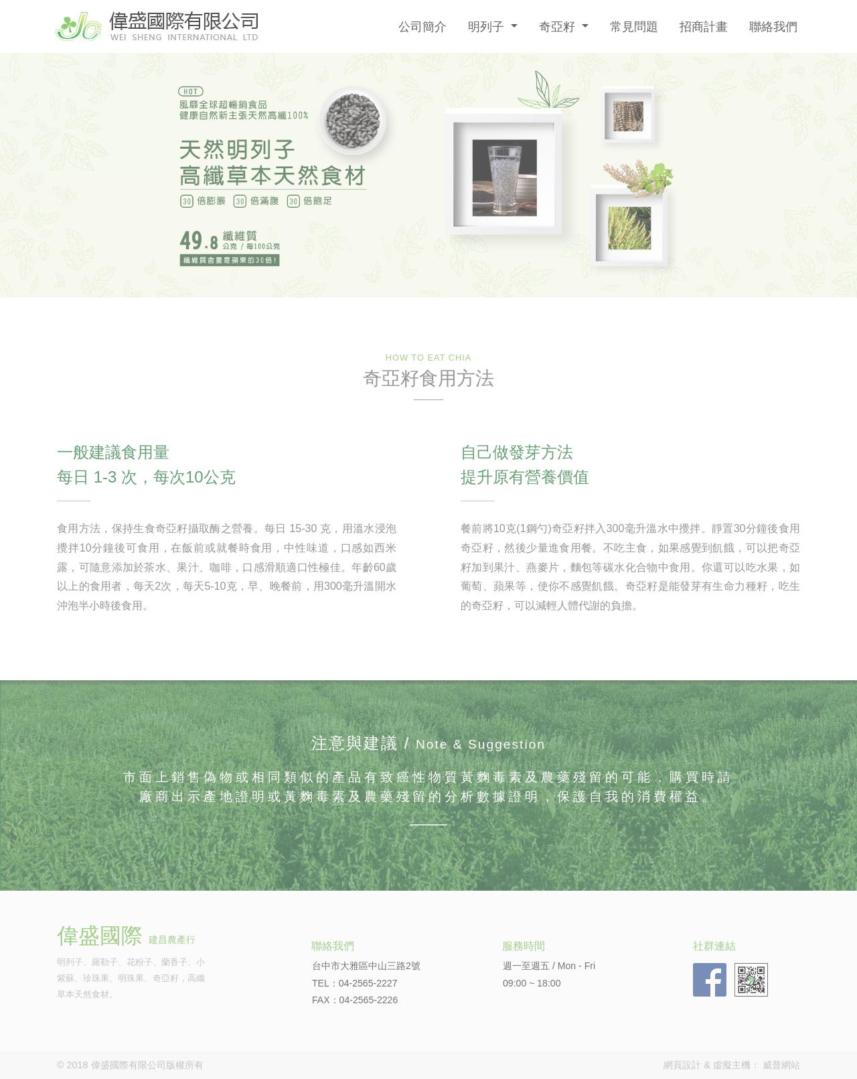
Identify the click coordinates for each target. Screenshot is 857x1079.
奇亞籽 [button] (558, 26)
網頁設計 (682, 1065)
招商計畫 (704, 26)
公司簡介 (422, 26)
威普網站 (781, 1065)
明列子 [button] (488, 26)
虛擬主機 (732, 1065)
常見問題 (634, 26)
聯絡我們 (773, 26)
